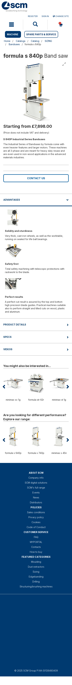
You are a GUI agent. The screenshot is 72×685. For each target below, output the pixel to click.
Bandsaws (14, 44)
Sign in (45, 16)
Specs (7, 336)
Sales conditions (36, 512)
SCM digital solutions (36, 482)
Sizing (36, 571)
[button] (4, 386)
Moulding (36, 561)
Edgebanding (36, 576)
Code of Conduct (36, 527)
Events (36, 492)
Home (7, 41)
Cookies (36, 522)
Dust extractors (36, 566)
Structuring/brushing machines (36, 586)
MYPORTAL (36, 542)
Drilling (36, 581)
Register (33, 16)
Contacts (36, 547)
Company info (36, 477)
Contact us (36, 178)
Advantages (11, 199)
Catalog (35, 41)
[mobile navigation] (11, 25)
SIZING (48, 41)
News (36, 497)
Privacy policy (36, 517)
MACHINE (12, 34)
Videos (7, 349)
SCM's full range (36, 487)
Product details (14, 324)
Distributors (36, 502)
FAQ (36, 537)
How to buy (36, 551)
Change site (61, 16)
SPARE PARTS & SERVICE (41, 34)
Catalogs (20, 41)
